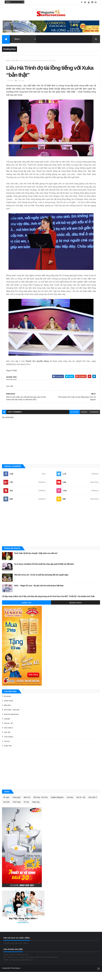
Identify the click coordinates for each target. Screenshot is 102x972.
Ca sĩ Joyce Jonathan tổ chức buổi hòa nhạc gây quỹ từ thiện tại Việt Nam (44, 564)
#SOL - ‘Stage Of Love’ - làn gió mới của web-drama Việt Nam (39, 586)
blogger (74, 412)
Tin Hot (7, 741)
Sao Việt (15, 60)
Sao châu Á (8, 728)
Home (8, 60)
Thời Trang (8, 737)
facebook (94, 412)
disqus (84, 412)
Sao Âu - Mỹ (8, 723)
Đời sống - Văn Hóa (11, 710)
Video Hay (8, 746)
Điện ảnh (7, 705)
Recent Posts (75, 603)
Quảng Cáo (26, 603)
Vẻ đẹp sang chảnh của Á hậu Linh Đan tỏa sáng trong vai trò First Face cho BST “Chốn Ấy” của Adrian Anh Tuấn (48, 596)
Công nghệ (8, 701)
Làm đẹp (7, 719)
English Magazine (11, 714)
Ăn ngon (7, 696)
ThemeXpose (15, 968)
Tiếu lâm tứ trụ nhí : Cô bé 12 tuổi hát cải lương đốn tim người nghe (41, 575)
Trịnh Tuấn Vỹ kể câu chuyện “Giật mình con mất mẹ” (36, 553)
